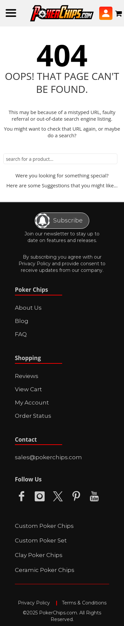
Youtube (94, 496)
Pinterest (76, 496)
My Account (32, 402)
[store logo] (62, 13)
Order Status (33, 415)
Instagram (39, 496)
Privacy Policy (35, 264)
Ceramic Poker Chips (44, 570)
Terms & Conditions (84, 603)
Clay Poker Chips (38, 555)
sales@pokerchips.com (48, 457)
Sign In (106, 13)
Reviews (26, 376)
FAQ (21, 334)
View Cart (28, 389)
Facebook (21, 496)
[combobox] (60, 159)
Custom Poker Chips (44, 526)
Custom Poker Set (41, 540)
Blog (21, 321)
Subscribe (58, 220)
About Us (28, 307)
